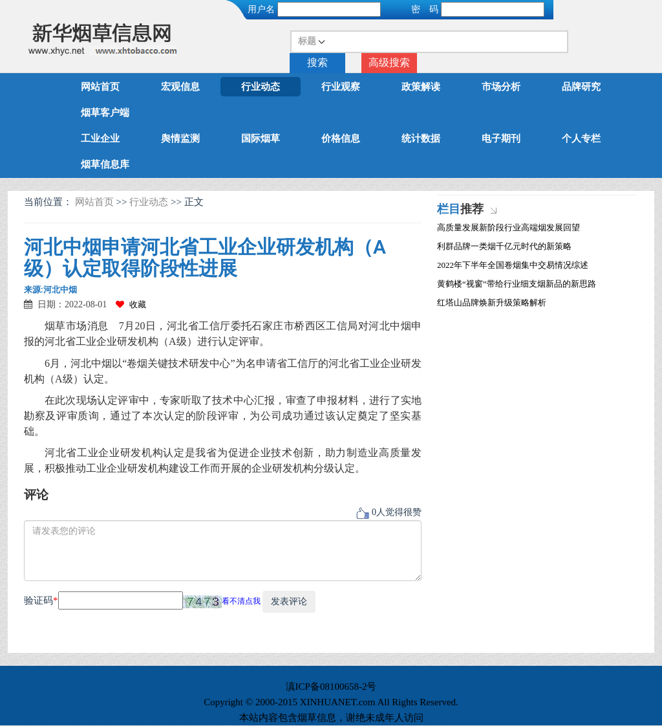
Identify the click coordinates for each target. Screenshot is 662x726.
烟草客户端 (105, 112)
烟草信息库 (105, 164)
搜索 (317, 62)
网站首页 (100, 87)
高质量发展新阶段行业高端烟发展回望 (508, 227)
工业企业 (100, 138)
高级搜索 (389, 62)
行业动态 (260, 87)
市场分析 (501, 87)
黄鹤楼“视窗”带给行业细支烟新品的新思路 (516, 284)
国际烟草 (260, 138)
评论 (36, 494)
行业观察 (340, 87)
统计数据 (420, 138)
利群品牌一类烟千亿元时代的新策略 (504, 246)
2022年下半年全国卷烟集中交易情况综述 (512, 265)
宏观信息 (180, 87)
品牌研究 (581, 87)
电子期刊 (501, 138)
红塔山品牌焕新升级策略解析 (491, 302)
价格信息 (340, 138)
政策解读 (420, 87)
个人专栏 (581, 138)
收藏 (131, 304)
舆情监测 (180, 138)
